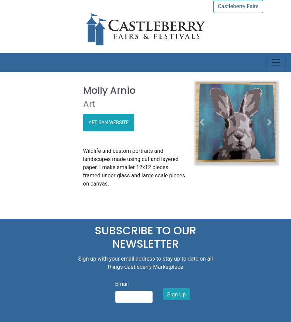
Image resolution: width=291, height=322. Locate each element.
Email (122, 284)
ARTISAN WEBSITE (109, 122)
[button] (202, 122)
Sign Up (176, 294)
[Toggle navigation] (276, 62)
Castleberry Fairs (238, 6)
